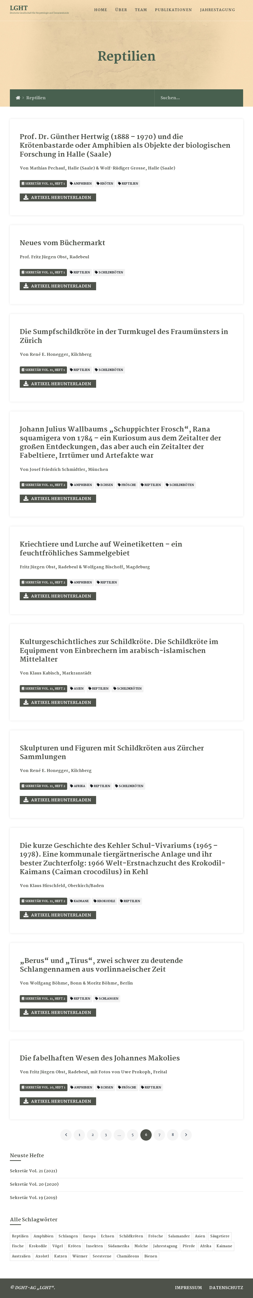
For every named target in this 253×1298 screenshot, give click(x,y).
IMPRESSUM (188, 1288)
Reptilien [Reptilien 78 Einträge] (20, 1236)
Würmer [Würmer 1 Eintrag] (79, 1256)
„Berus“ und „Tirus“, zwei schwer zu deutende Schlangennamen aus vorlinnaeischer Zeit (101, 965)
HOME (100, 10)
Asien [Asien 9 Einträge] (200, 1236)
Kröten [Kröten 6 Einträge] (74, 1246)
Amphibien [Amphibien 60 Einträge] (43, 1236)
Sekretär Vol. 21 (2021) (33, 1171)
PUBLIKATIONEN (173, 10)
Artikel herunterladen (61, 197)
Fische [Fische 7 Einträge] (18, 1246)
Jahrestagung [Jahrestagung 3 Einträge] (165, 1246)
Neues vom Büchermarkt (62, 243)
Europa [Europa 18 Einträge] (89, 1236)
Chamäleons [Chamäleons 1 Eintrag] (128, 1256)
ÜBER (121, 10)
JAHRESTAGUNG (217, 10)
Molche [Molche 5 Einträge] (141, 1246)
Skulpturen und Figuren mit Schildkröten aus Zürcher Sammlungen (112, 753)
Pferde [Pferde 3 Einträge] (189, 1246)
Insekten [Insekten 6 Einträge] (94, 1246)
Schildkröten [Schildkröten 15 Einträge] (131, 1236)
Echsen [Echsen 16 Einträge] (107, 1236)
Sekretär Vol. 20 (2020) (34, 1184)
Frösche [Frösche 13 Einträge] (155, 1236)
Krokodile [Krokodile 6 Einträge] (38, 1246)
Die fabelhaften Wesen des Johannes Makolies (100, 1058)
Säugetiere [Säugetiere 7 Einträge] (220, 1236)
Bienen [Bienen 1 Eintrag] (150, 1256)
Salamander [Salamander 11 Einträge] (179, 1236)
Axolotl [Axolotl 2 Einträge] (42, 1256)
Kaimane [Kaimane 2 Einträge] (224, 1246)
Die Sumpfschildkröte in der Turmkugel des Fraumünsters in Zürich (124, 336)
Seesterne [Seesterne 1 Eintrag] (102, 1256)
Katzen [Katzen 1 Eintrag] (60, 1256)
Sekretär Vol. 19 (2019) (33, 1198)
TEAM (141, 10)
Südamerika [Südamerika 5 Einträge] (118, 1246)
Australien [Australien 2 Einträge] (21, 1256)
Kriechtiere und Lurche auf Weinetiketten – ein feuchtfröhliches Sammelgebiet (101, 549)
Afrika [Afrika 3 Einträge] (205, 1246)
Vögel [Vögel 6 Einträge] (57, 1246)
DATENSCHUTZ (226, 1288)
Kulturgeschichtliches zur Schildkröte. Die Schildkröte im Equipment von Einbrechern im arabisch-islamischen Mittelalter (119, 651)
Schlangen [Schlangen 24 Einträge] (68, 1236)
